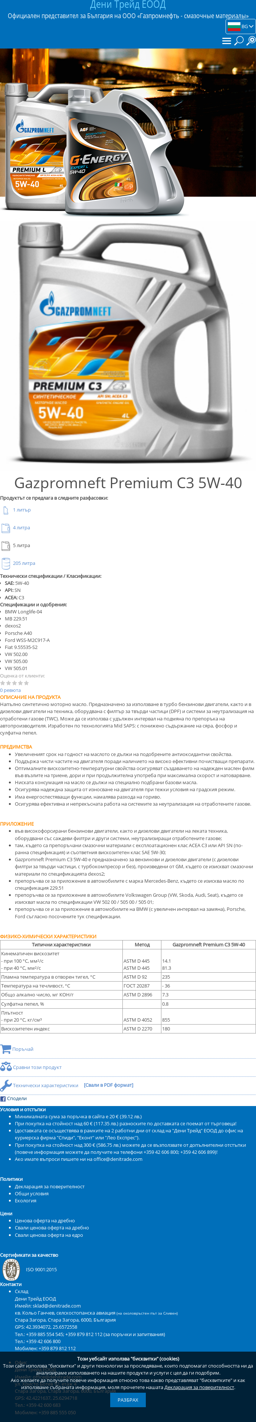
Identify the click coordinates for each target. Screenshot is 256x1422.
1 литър (15, 509)
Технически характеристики (39, 1085)
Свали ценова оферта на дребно (52, 1227)
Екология (25, 1200)
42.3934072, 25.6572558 (51, 1326)
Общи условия (32, 1193)
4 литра (15, 527)
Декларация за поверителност (199, 1387)
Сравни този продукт (31, 1067)
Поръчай (16, 1049)
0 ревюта (10, 690)
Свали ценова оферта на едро (49, 1235)
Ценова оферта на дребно (45, 1220)
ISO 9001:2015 (28, 1269)
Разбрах (128, 1399)
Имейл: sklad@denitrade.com (48, 1305)
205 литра (17, 563)
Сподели (13, 1098)
